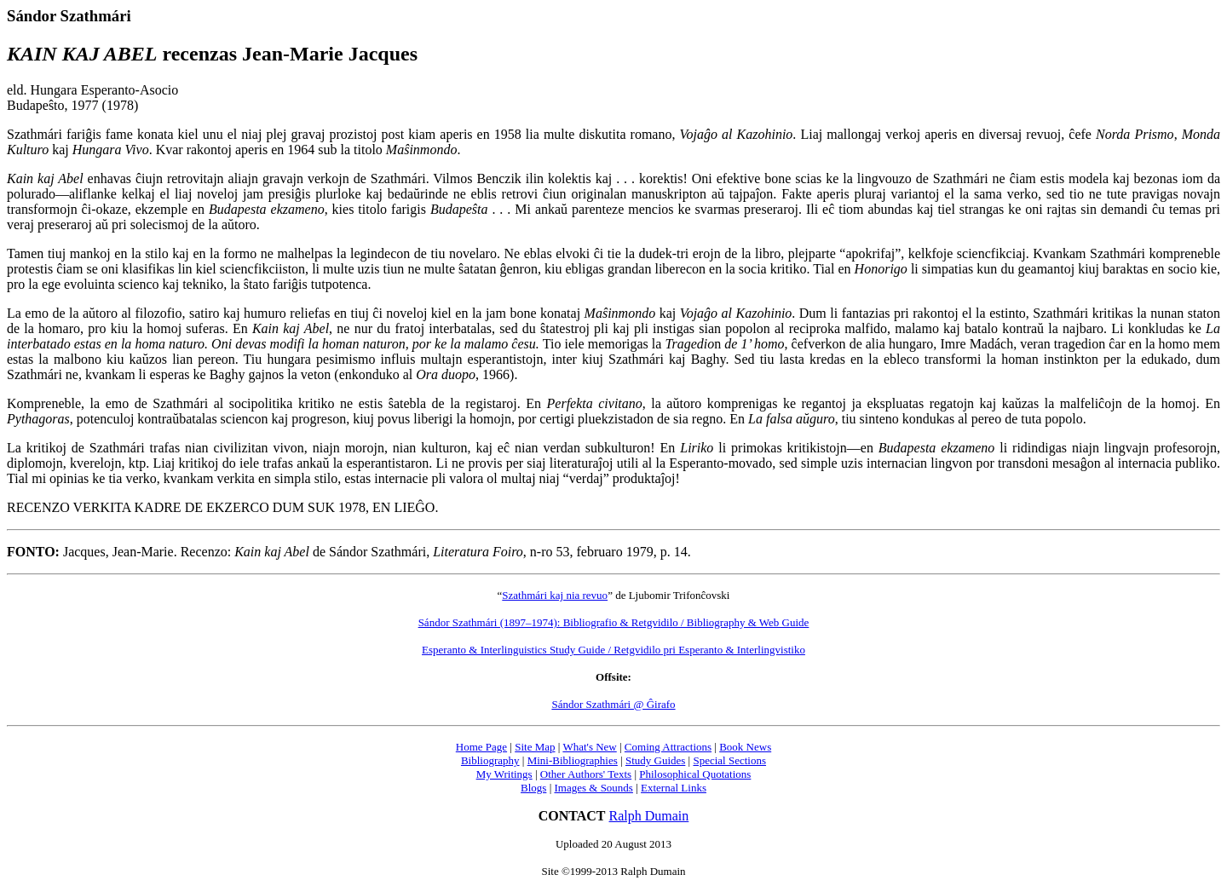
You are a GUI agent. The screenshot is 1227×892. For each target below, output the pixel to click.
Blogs (533, 787)
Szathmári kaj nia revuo (555, 595)
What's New (589, 746)
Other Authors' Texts (585, 774)
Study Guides (655, 760)
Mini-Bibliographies (572, 760)
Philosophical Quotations (695, 774)
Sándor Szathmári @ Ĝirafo (613, 704)
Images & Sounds (593, 787)
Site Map (535, 746)
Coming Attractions (668, 746)
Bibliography (490, 760)
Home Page (481, 746)
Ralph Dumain (649, 816)
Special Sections (729, 760)
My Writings (504, 774)
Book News (745, 746)
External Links (673, 787)
